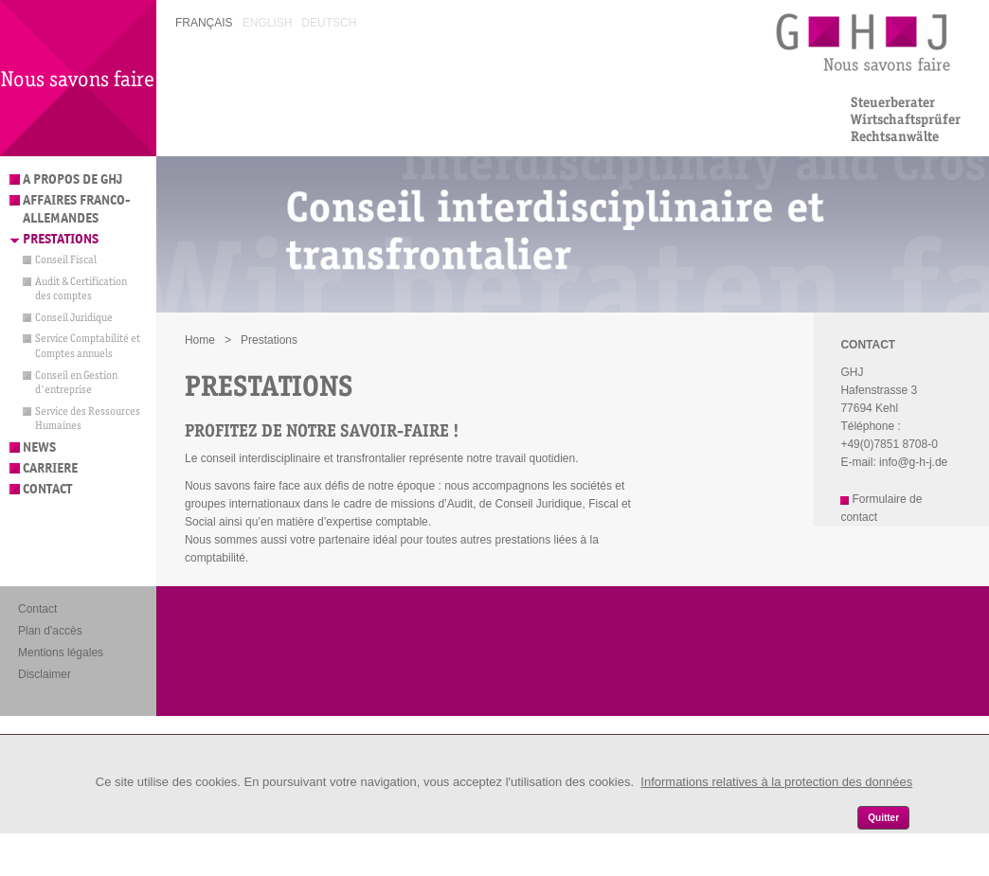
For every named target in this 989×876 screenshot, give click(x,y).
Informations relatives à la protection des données (776, 782)
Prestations (61, 239)
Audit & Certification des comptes (81, 289)
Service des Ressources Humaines (87, 418)
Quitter (883, 818)
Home (200, 340)
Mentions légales (60, 652)
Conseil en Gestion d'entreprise (76, 382)
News (39, 447)
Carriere (50, 468)
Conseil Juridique (74, 317)
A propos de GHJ (72, 179)
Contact (47, 489)
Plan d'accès (50, 630)
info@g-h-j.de (913, 462)
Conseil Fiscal (66, 259)
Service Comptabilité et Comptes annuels (87, 345)
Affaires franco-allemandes (77, 209)
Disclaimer (44, 674)
